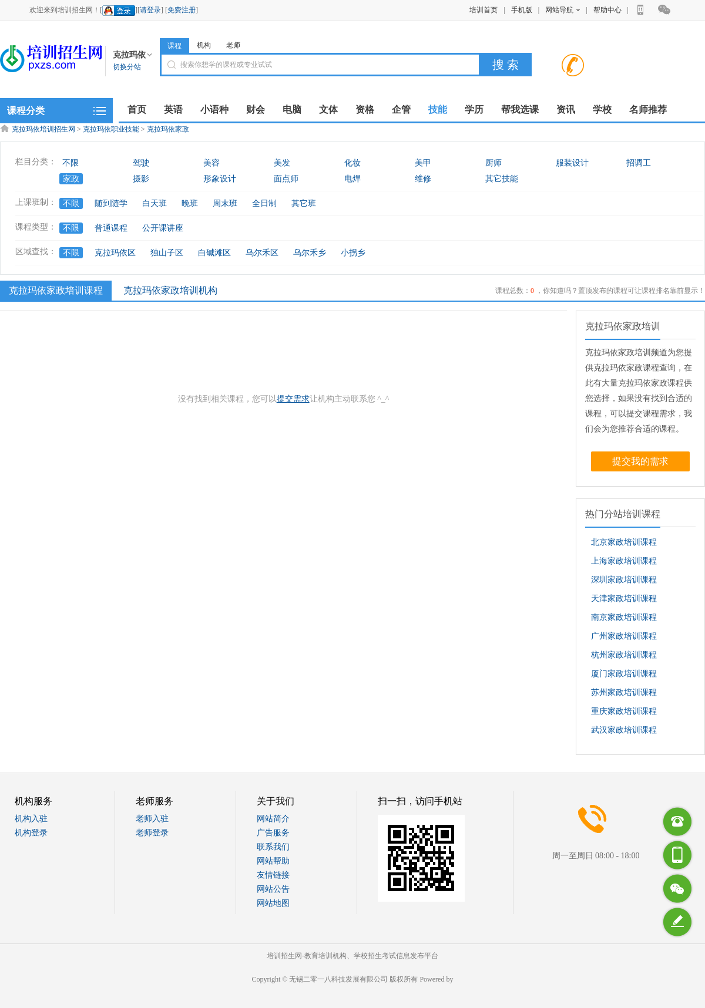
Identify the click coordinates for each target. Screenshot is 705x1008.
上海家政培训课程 (624, 561)
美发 (282, 163)
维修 (423, 178)
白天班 (154, 203)
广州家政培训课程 (624, 636)
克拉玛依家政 (168, 129)
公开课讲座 (162, 228)
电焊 (352, 178)
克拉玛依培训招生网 (43, 129)
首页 (136, 109)
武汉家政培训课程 (624, 730)
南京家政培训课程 (624, 617)
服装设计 (572, 163)
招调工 (638, 163)
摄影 (141, 178)
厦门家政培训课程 (624, 673)
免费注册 (181, 10)
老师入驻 (152, 818)
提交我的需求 (640, 461)
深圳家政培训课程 (624, 579)
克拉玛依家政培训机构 (170, 290)
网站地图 (273, 903)
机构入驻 (31, 818)
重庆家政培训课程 (624, 711)
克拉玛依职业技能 (111, 129)
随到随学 (111, 203)
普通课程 (111, 228)
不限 (70, 163)
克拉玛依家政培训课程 (54, 290)
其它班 (303, 203)
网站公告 (273, 889)
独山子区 (166, 252)
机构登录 (31, 832)
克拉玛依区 (115, 252)
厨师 (493, 163)
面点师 (286, 178)
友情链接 (273, 875)
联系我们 (273, 846)
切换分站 (127, 67)
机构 (204, 45)
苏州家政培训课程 (624, 692)
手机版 (521, 10)
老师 (233, 45)
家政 (71, 178)
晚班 (190, 203)
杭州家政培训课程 (624, 654)
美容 (211, 163)
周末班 (225, 203)
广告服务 (273, 832)
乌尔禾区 (262, 252)
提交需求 (293, 399)
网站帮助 (273, 861)
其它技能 (501, 178)
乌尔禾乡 (309, 252)
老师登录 (152, 832)
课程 (174, 46)
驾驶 (141, 163)
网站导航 (562, 10)
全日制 (264, 203)
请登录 (150, 10)
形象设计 (219, 178)
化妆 (352, 163)
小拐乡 (353, 252)
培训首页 (483, 10)
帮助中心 (607, 10)
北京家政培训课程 (624, 542)
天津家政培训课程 (624, 598)
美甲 (423, 163)
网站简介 (273, 818)
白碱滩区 (214, 252)
